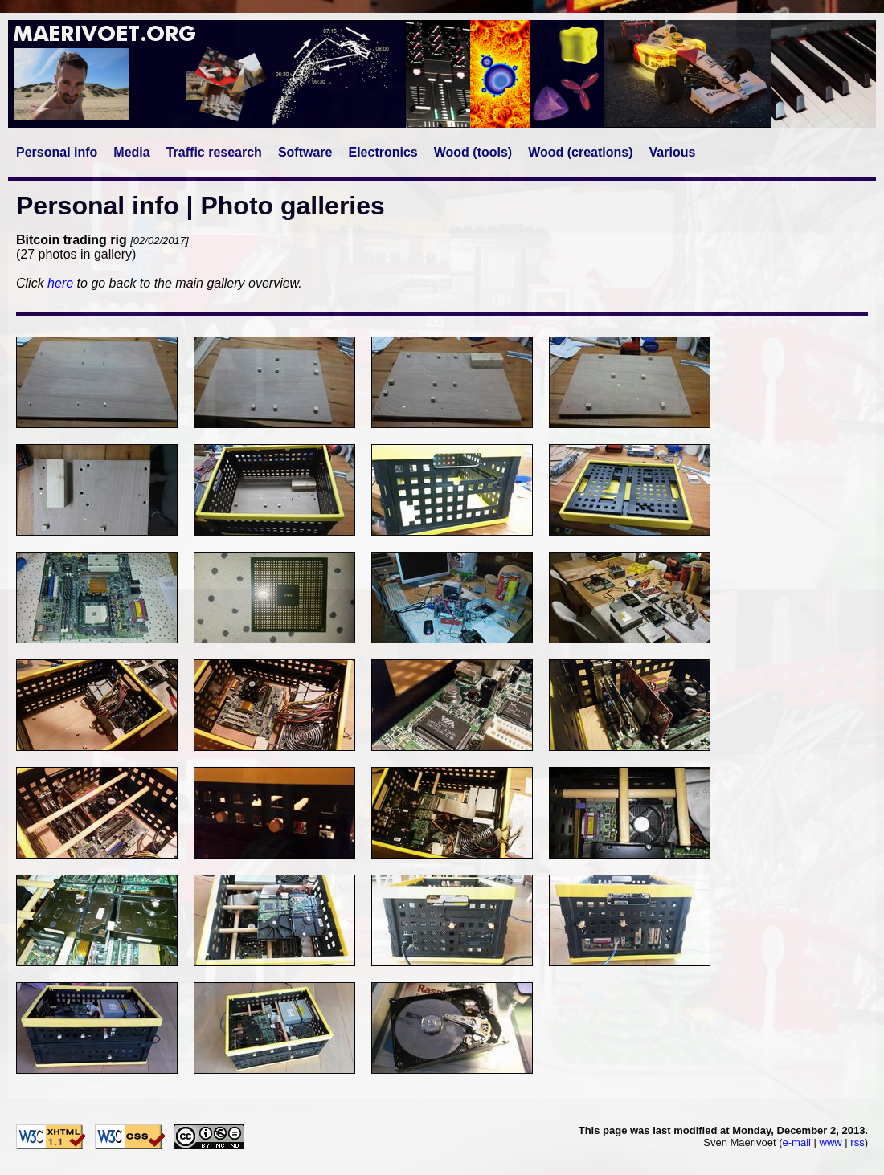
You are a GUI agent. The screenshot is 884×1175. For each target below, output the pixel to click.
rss (857, 1142)
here (60, 283)
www (831, 1142)
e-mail (797, 1142)
